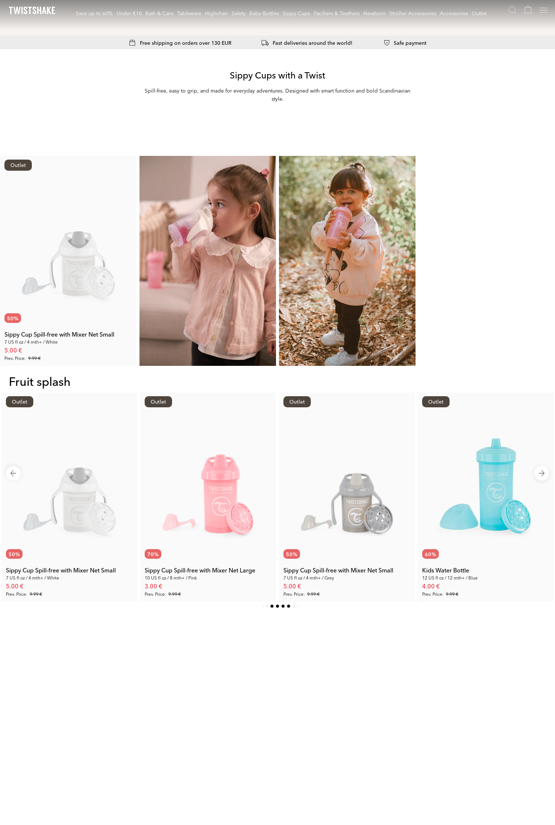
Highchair (216, 13)
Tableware (189, 13)
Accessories (454, 13)
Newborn (374, 13)
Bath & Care (159, 13)
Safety (239, 13)
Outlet (479, 13)
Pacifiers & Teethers (337, 13)
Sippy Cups (296, 13)
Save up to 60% (94, 13)
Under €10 (129, 13)
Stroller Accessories (412, 13)
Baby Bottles (264, 13)
